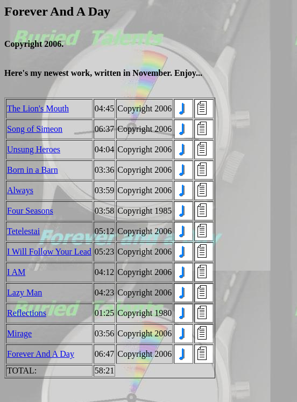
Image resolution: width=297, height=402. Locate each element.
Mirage (19, 333)
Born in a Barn (32, 169)
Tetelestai (23, 231)
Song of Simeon (34, 128)
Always (20, 190)
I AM (16, 272)
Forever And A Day (40, 353)
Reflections (26, 313)
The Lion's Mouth (38, 108)
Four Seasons (30, 210)
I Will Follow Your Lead (49, 251)
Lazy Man (24, 292)
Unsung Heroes (33, 149)
